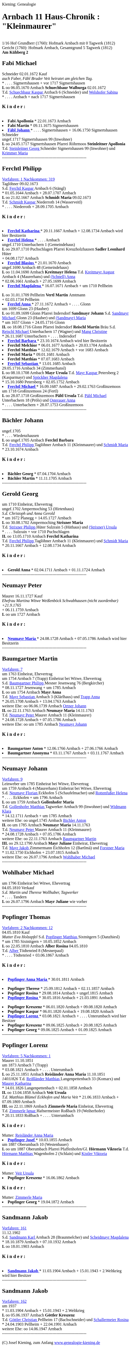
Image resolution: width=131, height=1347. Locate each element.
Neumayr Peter (22, 715)
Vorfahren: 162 (14, 1301)
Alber (14, 950)
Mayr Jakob (19, 848)
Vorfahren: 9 (12, 779)
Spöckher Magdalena (50, 377)
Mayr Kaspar (87, 373)
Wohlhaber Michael (79, 857)
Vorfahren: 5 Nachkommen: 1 (26, 1056)
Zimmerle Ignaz (23, 1111)
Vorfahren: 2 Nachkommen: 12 (27, 928)
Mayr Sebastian (22, 697)
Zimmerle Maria (28, 1197)
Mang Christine (94, 331)
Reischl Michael (16, 331)
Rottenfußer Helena (112, 793)
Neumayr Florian (24, 793)
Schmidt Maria (116, 445)
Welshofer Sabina (103, 92)
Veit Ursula (24, 1173)
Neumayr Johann (73, 724)
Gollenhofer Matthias (27, 806)
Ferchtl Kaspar (21, 188)
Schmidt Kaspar (23, 202)
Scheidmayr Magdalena (109, 1237)
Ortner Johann (74, 706)
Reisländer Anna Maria (34, 1135)
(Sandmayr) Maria (71, 318)
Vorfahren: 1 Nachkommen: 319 (28, 179)
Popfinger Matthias (62, 937)
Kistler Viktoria (94, 1153)
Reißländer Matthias (43, 1079)
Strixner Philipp (23, 527)
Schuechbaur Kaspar (26, 92)
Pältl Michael (95, 395)
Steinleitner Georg (24, 148)
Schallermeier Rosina (110, 1319)
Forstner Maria (112, 848)
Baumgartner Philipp (27, 683)
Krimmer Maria (15, 153)
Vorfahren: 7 (12, 669)
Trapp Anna (90, 697)
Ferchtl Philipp (22, 445)
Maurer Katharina (16, 1083)
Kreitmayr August (99, 272)
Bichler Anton (74, 820)
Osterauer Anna (62, 400)
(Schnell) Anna (63, 276)
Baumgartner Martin (79, 839)
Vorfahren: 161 (14, 1228)
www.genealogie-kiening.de (77, 1342)
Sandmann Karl (22, 1237)
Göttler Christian (23, 1319)
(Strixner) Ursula (103, 527)
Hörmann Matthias (18, 1153)
